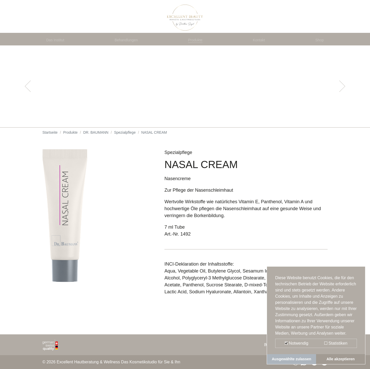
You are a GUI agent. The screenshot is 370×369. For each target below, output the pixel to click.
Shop (318, 49)
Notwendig (296, 343)
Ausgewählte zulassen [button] (291, 359)
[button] (27, 97)
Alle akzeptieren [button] (341, 359)
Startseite (50, 144)
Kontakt (260, 49)
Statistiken (335, 343)
